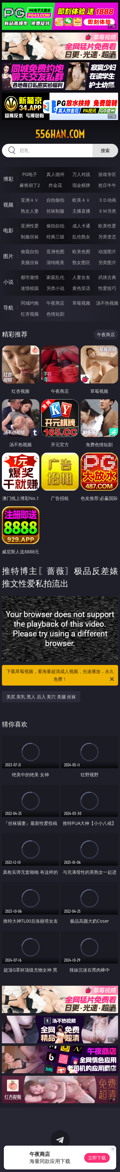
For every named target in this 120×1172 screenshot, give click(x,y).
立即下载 (97, 1158)
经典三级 (55, 237)
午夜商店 (55, 303)
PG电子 (29, 174)
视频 (8, 204)
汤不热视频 (107, 303)
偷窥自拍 (30, 251)
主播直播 (81, 211)
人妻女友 (81, 277)
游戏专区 (107, 174)
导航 (8, 307)
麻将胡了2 (30, 185)
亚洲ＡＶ (30, 200)
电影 (8, 230)
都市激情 (30, 277)
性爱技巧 (107, 288)
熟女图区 (81, 262)
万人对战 (81, 174)
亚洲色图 (55, 251)
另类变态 (107, 237)
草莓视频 (81, 303)
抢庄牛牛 (107, 185)
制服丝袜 (30, 237)
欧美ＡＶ (81, 200)
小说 (8, 281)
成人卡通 (81, 226)
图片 (8, 256)
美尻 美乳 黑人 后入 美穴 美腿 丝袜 (41, 697)
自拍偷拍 (55, 200)
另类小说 (55, 288)
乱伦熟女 (81, 237)
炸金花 (55, 185)
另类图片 (107, 262)
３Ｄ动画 (107, 200)
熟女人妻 (30, 211)
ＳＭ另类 (107, 211)
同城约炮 (30, 303)
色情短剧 (55, 314)
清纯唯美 (55, 262)
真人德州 (55, 174)
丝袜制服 (55, 211)
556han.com (60, 134)
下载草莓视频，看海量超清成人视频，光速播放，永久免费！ (60, 675)
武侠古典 (107, 277)
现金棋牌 (81, 185)
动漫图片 (107, 251)
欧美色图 (81, 251)
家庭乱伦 (55, 277)
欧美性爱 (107, 226)
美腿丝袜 (30, 262)
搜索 (105, 150)
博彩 (8, 178)
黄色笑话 (81, 288)
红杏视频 (30, 314)
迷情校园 (30, 288)
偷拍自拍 (55, 226)
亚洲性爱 (30, 226)
